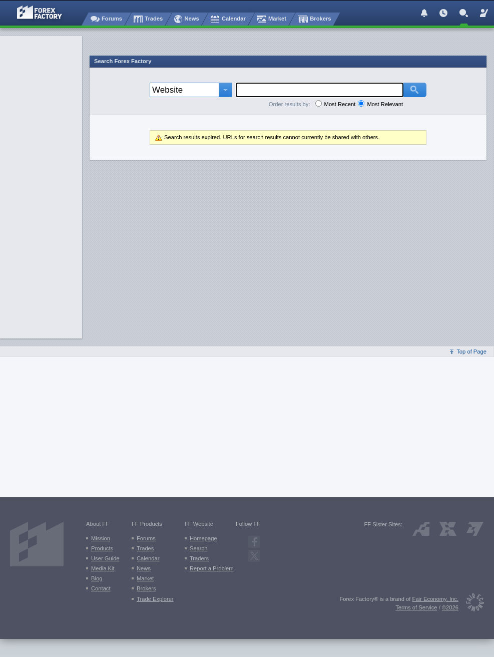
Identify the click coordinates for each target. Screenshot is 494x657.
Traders (199, 558)
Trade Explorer (155, 599)
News (144, 568)
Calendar (148, 558)
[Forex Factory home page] (34, 13)
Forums (146, 538)
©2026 (450, 607)
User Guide (105, 558)
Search (198, 548)
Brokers (146, 588)
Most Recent (340, 104)
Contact (101, 588)
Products (102, 548)
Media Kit (103, 568)
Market (145, 578)
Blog (96, 578)
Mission (100, 538)
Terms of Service (416, 607)
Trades (145, 548)
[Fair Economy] (471, 604)
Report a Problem (212, 568)
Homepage (203, 538)
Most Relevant (385, 104)
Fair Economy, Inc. (435, 599)
